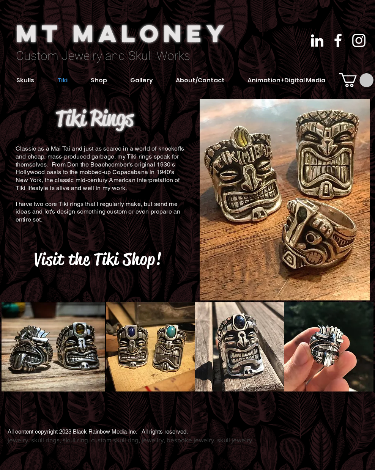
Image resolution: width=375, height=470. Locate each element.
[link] (356, 80)
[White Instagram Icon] (359, 40)
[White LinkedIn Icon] (317, 40)
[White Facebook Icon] (338, 40)
